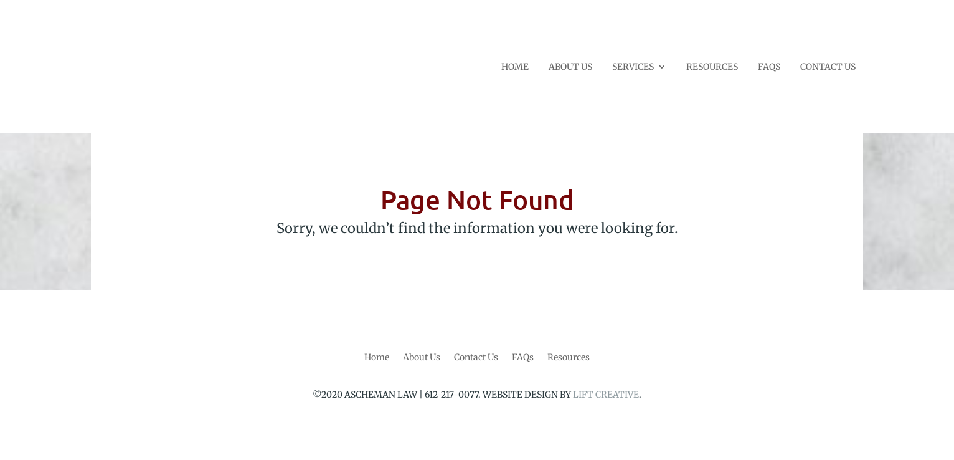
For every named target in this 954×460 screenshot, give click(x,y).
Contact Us (476, 358)
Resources (568, 358)
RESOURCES (712, 67)
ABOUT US (570, 67)
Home (376, 358)
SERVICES (633, 67)
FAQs (523, 358)
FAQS (769, 67)
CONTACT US (828, 67)
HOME (515, 67)
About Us (421, 358)
